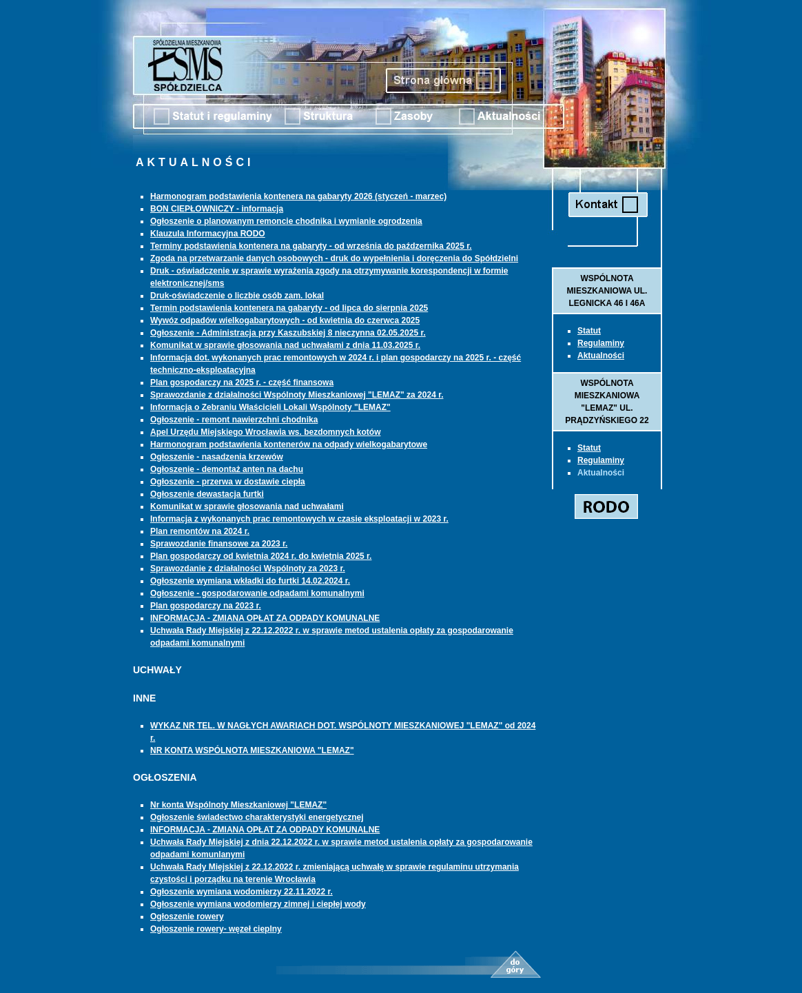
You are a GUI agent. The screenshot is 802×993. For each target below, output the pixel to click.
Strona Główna (442, 80)
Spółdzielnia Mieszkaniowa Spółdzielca (185, 65)
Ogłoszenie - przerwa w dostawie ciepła (227, 482)
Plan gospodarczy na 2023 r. (205, 606)
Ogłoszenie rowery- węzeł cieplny (216, 929)
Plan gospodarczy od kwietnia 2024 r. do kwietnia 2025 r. (260, 556)
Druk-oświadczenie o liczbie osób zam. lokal (237, 295)
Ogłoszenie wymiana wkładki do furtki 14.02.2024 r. (250, 581)
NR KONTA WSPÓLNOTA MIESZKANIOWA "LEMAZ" (252, 750)
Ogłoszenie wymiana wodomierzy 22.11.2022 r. (241, 892)
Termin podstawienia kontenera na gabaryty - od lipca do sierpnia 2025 (289, 308)
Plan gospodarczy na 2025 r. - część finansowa (241, 382)
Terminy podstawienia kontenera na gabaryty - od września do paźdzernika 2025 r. (311, 246)
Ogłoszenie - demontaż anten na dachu (226, 469)
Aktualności (600, 355)
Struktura (319, 116)
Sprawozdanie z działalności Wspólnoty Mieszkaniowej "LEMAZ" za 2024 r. (296, 395)
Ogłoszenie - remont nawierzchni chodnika (234, 419)
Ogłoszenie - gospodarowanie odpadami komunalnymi (257, 593)
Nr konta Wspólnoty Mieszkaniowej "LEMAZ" (238, 805)
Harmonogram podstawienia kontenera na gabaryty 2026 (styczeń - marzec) (298, 196)
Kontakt (606, 204)
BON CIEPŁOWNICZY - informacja (216, 209)
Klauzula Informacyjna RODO (207, 233)
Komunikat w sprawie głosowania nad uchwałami (247, 506)
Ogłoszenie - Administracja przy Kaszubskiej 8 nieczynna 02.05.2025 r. (288, 333)
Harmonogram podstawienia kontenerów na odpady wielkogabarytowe (288, 444)
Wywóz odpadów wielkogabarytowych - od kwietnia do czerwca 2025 (285, 320)
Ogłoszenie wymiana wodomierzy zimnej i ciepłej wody (258, 904)
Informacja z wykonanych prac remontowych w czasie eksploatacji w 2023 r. (299, 519)
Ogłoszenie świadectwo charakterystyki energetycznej (256, 817)
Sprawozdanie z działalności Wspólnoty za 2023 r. (247, 568)
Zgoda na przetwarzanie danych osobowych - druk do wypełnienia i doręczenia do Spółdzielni (334, 258)
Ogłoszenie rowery (187, 916)
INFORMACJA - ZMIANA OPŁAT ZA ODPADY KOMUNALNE (265, 618)
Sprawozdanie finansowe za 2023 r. (218, 544)
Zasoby (404, 116)
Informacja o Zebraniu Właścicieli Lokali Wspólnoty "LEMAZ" (270, 407)
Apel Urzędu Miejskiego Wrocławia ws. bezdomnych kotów (265, 432)
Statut (212, 116)
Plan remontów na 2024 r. (199, 531)
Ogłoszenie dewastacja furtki (207, 494)
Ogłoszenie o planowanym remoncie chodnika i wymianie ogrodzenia (286, 221)
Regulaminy (600, 343)
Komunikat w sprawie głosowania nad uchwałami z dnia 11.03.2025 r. (285, 345)
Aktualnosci (500, 116)
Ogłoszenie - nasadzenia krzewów (216, 457)
